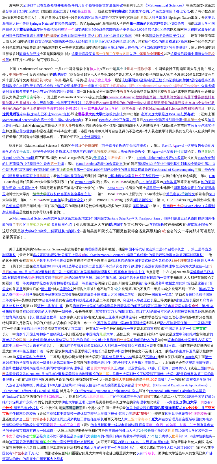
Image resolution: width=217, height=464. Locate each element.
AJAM (117, 357)
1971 (147, 182)
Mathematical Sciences (165, 5)
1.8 (82, 11)
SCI (152, 357)
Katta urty (115, 188)
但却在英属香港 (21, 137)
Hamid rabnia (99, 164)
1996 (117, 120)
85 (191, 200)
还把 (9, 419)
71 (170, 182)
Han (212, 176)
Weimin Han (83, 182)
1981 (56, 200)
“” (186, 329)
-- (108, 85)
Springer (36, 114)
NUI (212, 194)
